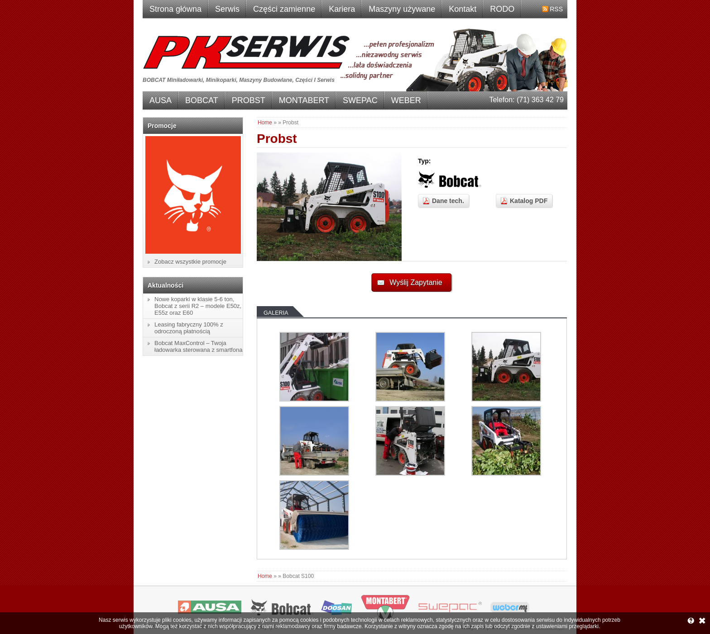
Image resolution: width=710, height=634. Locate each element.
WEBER (406, 100)
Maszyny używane (402, 9)
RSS (556, 9)
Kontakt (462, 9)
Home (265, 122)
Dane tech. (448, 200)
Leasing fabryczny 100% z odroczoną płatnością (188, 328)
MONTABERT (304, 100)
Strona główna (175, 9)
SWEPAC (360, 100)
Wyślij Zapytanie (415, 282)
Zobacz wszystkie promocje (190, 261)
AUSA (160, 100)
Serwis (227, 9)
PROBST (248, 100)
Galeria (276, 313)
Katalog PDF (528, 200)
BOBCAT (201, 100)
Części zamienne (284, 9)
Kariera (342, 9)
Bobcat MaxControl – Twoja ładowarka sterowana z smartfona (198, 346)
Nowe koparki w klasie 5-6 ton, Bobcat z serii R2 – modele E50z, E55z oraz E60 (197, 306)
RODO (502, 9)
